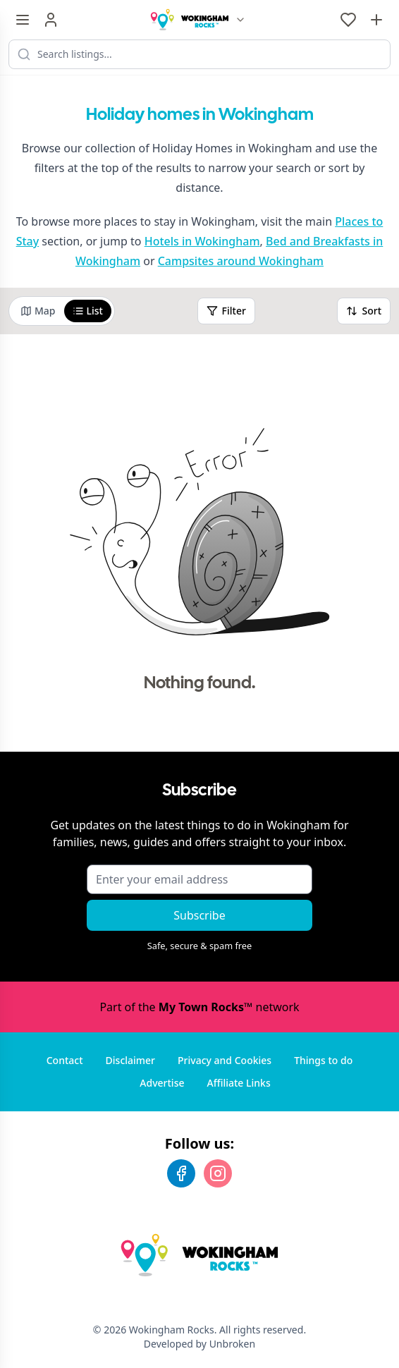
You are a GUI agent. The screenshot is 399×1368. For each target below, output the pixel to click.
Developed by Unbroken (199, 1343)
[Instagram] (218, 1173)
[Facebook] (181, 1173)
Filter (226, 310)
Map (38, 310)
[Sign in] (51, 20)
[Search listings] (199, 54)
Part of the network (199, 1007)
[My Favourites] (348, 20)
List (88, 310)
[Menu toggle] (22, 20)
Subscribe (199, 915)
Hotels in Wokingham (202, 241)
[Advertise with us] (376, 20)
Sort (363, 310)
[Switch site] (240, 19)
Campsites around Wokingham (241, 261)
